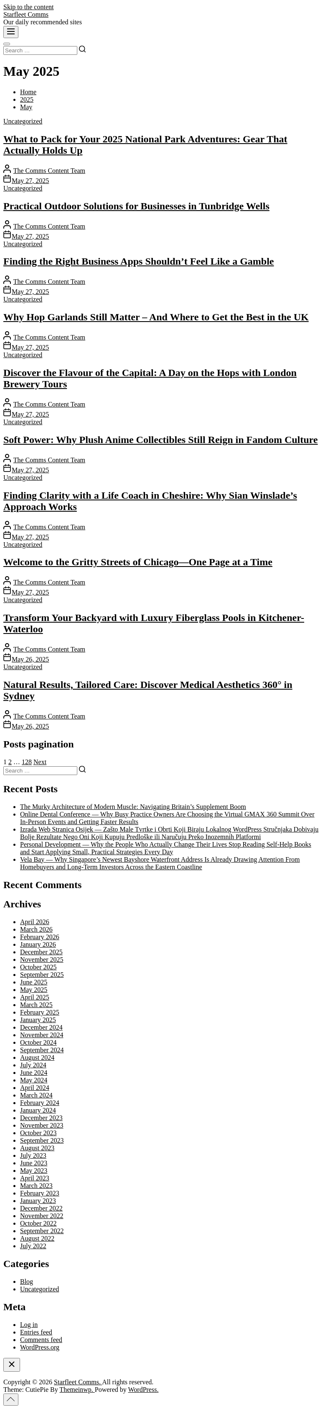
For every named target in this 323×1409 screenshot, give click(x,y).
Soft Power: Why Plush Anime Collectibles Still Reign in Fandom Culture (160, 439)
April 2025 (34, 997)
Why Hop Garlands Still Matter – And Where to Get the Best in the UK (156, 317)
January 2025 (38, 1019)
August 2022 (37, 1238)
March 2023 (36, 1185)
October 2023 (38, 1132)
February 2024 (39, 1102)
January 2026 (38, 944)
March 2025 (36, 1004)
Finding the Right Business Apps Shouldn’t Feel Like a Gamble (138, 261)
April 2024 (34, 1087)
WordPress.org (39, 1347)
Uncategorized (22, 121)
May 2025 (33, 989)
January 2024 (38, 1110)
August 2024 (37, 1057)
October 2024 (38, 1042)
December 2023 (41, 1117)
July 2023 (33, 1155)
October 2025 (38, 967)
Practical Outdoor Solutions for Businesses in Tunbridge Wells (136, 206)
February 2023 (39, 1193)
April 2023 (34, 1178)
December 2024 (41, 1027)
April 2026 (34, 921)
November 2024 (42, 1034)
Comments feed (41, 1339)
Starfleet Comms (25, 14)
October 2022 (38, 1223)
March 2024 (36, 1095)
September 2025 (42, 974)
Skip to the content (28, 6)
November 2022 (42, 1215)
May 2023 (33, 1170)
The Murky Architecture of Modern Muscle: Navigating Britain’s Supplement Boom (133, 806)
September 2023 (42, 1140)
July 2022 (33, 1245)
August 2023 (37, 1147)
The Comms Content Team (49, 170)
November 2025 (42, 959)
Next (39, 761)
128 (27, 761)
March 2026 (36, 929)
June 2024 (33, 1072)
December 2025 (41, 952)
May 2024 (33, 1080)
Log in (29, 1324)
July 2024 (33, 1065)
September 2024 (42, 1050)
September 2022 (42, 1230)
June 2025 (33, 982)
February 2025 (39, 1012)
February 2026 (39, 936)
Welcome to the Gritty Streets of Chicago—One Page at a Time (137, 561)
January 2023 (38, 1200)
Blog (26, 1281)
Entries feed (36, 1332)
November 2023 (42, 1125)
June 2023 (33, 1163)
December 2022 (41, 1208)
